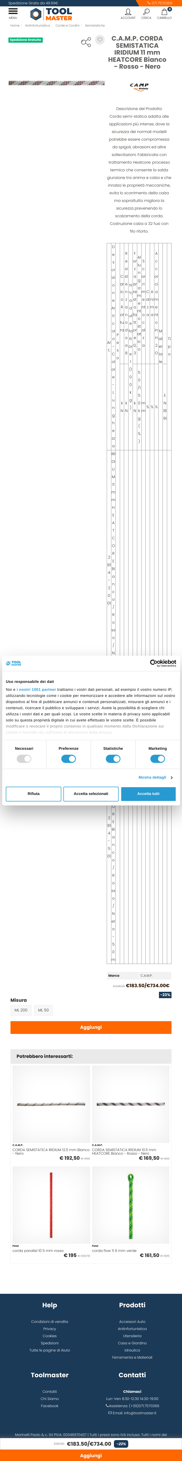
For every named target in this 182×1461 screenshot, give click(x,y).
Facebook (49, 1405)
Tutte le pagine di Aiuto (49, 1350)
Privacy (49, 1328)
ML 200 (21, 1010)
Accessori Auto (132, 1321)
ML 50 (43, 1010)
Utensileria (132, 1335)
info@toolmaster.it (140, 1413)
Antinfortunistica (132, 1328)
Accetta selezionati (91, 794)
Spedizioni (50, 1343)
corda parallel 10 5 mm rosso (38, 1250)
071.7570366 (160, 3)
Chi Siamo (50, 1398)
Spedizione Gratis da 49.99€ (33, 3)
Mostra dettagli (152, 778)
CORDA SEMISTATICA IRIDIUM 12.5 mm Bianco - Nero (51, 1151)
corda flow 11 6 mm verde (114, 1250)
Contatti (49, 1391)
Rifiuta (34, 794)
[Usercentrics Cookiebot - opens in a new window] (153, 663)
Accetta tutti (148, 794)
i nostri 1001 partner (36, 689)
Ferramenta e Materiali (132, 1357)
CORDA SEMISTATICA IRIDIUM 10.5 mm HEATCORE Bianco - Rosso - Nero (124, 1151)
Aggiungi (91, 1027)
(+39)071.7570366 (144, 1405)
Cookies (50, 1335)
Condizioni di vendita (49, 1321)
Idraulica (132, 1350)
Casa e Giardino (132, 1343)
